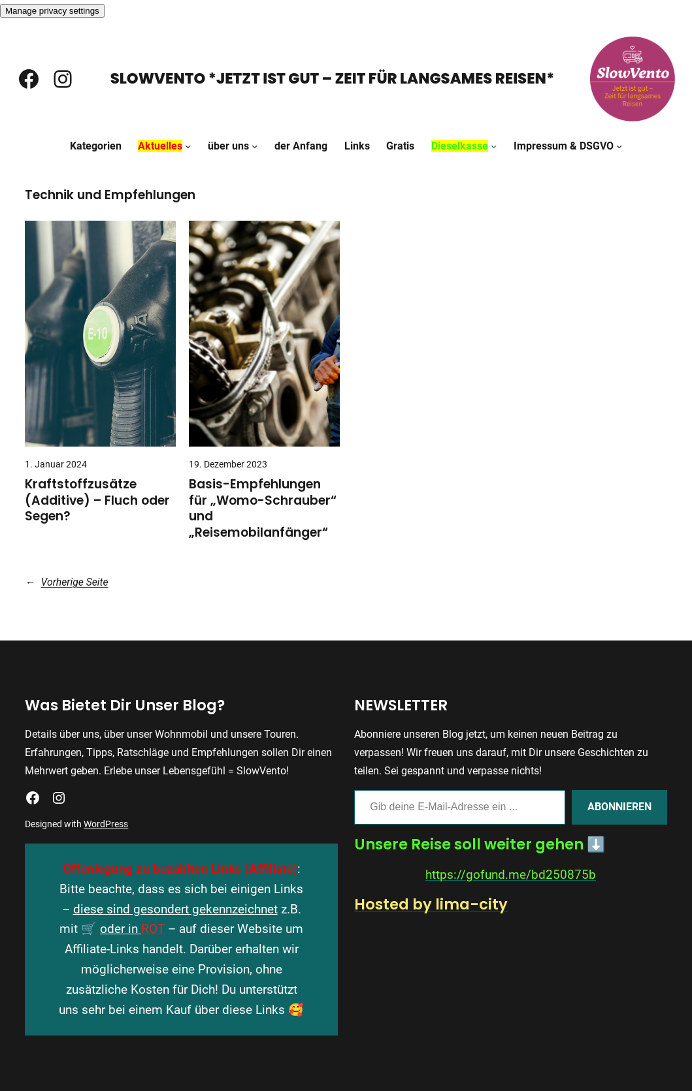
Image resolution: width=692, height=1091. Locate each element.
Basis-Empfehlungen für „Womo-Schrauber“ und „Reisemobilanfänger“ (263, 509)
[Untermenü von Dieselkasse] (494, 146)
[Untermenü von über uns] (254, 146)
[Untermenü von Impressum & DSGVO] (619, 146)
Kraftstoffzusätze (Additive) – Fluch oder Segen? (97, 501)
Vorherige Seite (66, 582)
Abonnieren (619, 806)
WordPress (106, 824)
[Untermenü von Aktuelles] (188, 146)
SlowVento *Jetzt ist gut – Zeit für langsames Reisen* (332, 78)
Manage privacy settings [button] (52, 11)
